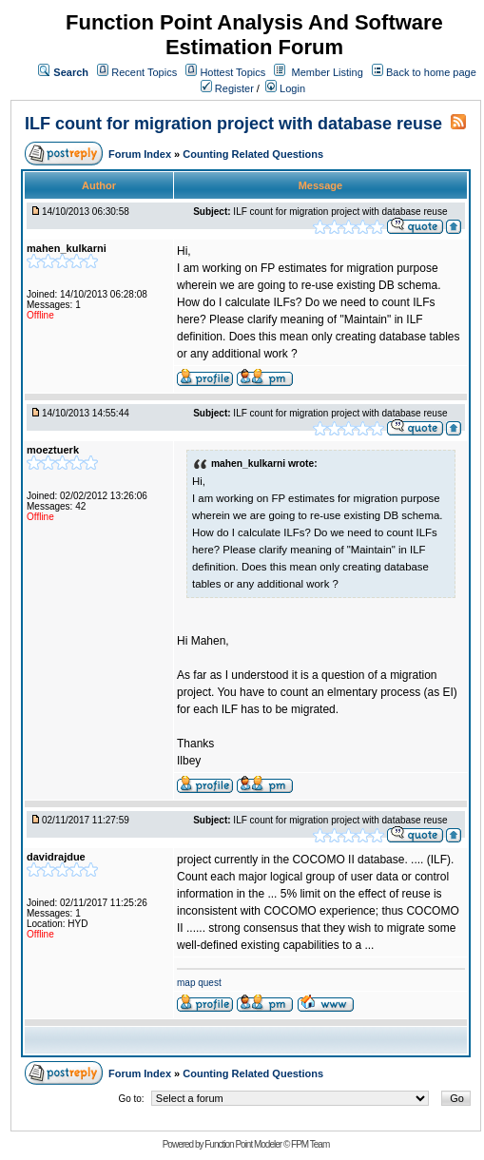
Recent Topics (144, 72)
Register (227, 88)
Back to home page (431, 72)
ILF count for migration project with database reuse (233, 123)
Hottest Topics (232, 72)
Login (285, 88)
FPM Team (310, 1144)
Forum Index (141, 154)
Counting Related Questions (253, 154)
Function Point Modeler (242, 1144)
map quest (199, 982)
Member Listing (327, 72)
